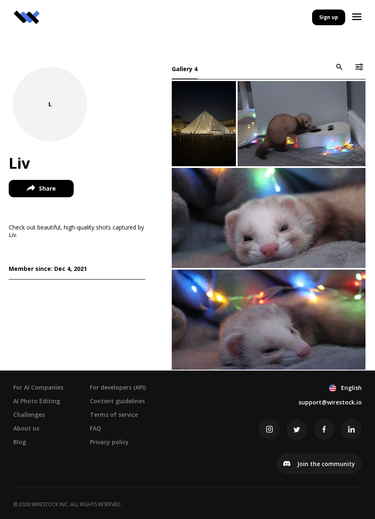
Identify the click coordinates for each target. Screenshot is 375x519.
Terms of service (114, 414)
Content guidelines (117, 400)
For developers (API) (118, 386)
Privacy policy (109, 441)
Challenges (29, 414)
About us (26, 427)
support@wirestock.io (330, 401)
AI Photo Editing (36, 400)
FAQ (95, 427)
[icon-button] (339, 67)
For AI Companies (38, 386)
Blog (19, 441)
